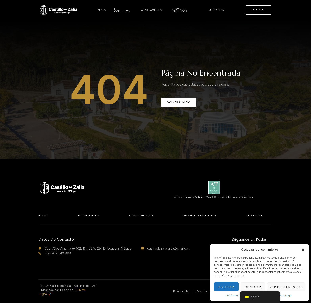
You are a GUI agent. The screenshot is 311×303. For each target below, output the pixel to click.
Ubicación (217, 10)
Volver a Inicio (178, 102)
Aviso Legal (285, 295)
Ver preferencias (286, 287)
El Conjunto (122, 10)
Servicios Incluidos (179, 10)
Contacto (258, 9)
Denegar (253, 287)
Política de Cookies (238, 295)
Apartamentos (152, 10)
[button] (303, 250)
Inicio (101, 10)
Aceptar (226, 287)
